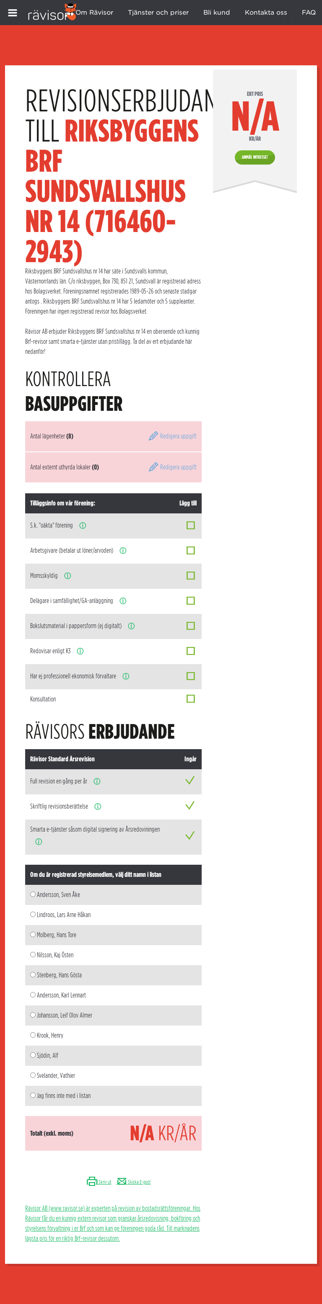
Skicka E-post (133, 1182)
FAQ (309, 12)
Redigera (172, 436)
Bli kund (216, 12)
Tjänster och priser (158, 12)
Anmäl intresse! (255, 157)
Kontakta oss (266, 12)
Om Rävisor (94, 12)
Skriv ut (98, 1182)
